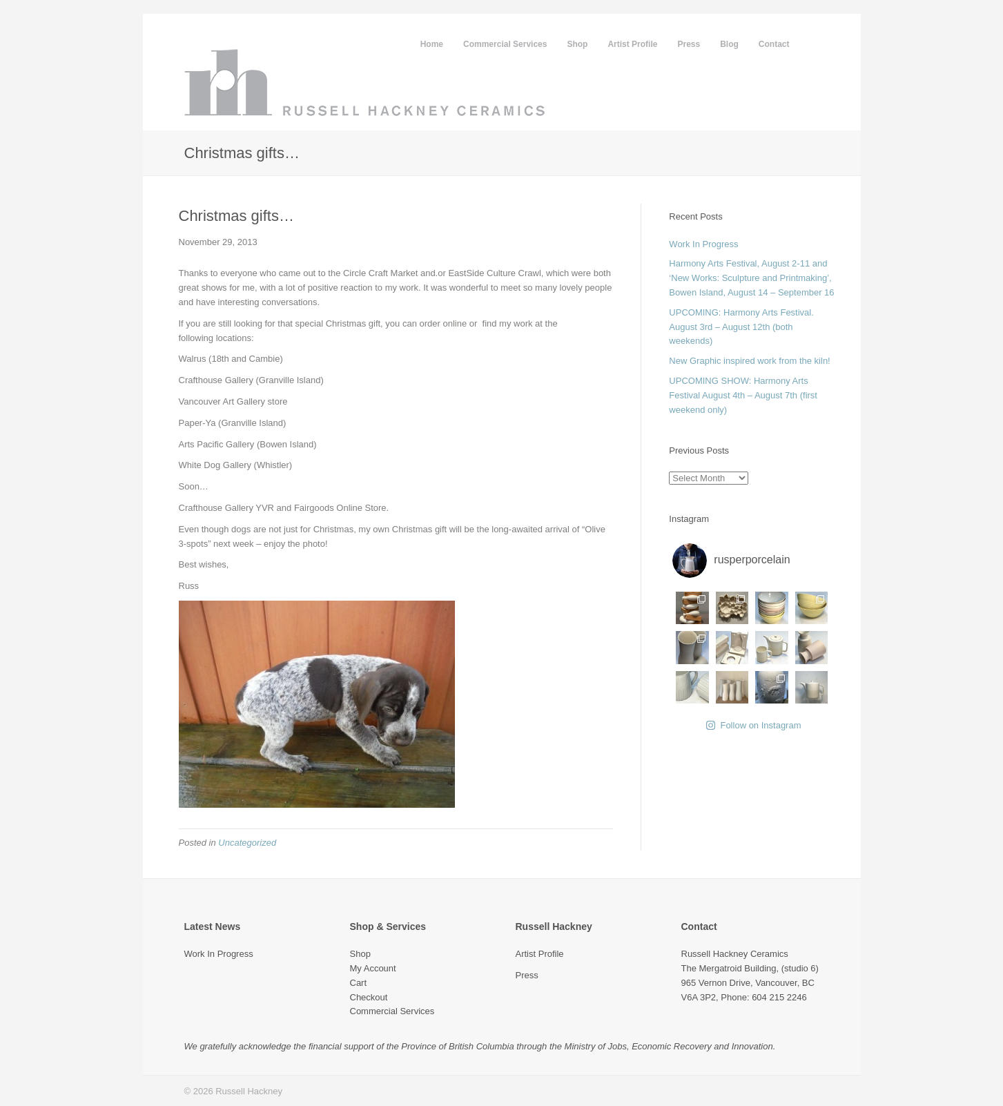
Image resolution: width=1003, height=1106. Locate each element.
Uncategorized (247, 842)
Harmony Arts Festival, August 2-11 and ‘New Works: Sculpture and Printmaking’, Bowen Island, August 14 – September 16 (751, 278)
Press (688, 44)
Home (431, 44)
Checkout (369, 997)
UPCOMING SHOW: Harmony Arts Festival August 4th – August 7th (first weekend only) (743, 395)
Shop (577, 44)
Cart (358, 983)
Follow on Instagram (753, 725)
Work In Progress (703, 244)
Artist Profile (632, 44)
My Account (373, 968)
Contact (774, 44)
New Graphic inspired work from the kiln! (749, 361)
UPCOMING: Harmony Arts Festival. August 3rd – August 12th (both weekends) (741, 327)
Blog (729, 44)
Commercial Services (505, 44)
